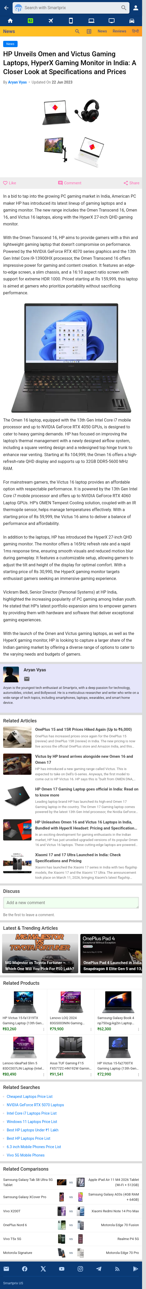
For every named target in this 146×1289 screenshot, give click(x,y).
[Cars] (132, 21)
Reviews (119, 31)
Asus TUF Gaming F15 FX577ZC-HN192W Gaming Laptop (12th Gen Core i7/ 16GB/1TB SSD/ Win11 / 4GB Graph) (70, 1066)
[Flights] (51, 21)
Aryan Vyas (35, 669)
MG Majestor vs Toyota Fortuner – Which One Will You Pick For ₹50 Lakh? (39, 965)
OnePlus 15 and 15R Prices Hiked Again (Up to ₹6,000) (83, 729)
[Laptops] (91, 21)
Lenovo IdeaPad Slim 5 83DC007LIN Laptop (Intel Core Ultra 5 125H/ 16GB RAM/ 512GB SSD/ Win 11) (23, 1066)
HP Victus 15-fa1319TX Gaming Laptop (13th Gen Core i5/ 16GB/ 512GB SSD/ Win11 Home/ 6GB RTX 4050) (22, 1021)
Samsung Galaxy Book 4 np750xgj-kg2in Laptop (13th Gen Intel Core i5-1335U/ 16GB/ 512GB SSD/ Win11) (118, 1021)
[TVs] (111, 21)
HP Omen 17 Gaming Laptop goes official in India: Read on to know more (86, 792)
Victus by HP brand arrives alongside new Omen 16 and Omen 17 (84, 759)
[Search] (71, 8)
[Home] (10, 21)
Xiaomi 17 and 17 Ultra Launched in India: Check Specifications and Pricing (78, 858)
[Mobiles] (71, 21)
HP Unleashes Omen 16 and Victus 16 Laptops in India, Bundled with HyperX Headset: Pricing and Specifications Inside (85, 825)
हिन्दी (135, 31)
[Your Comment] (71, 903)
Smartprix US (13, 1283)
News (102, 31)
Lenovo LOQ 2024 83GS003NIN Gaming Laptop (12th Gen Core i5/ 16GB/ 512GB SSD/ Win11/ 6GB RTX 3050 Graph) (70, 1021)
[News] (30, 21)
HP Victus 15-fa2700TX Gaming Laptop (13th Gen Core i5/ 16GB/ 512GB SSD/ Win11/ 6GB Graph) (116, 1066)
